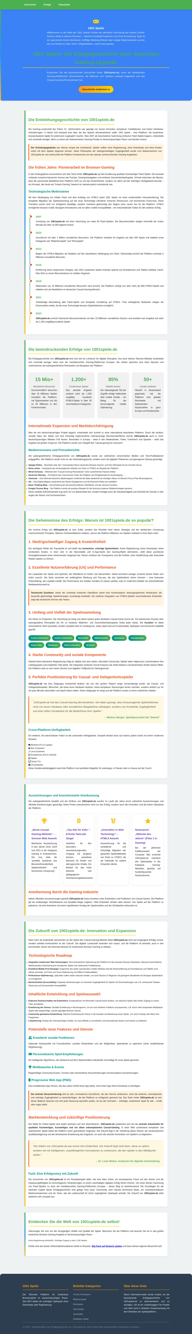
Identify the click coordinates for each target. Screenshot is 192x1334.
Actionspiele (78, 1309)
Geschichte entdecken (96, 89)
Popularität (64, 4)
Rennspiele (78, 1304)
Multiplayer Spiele (81, 1319)
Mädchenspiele (79, 1299)
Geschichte (30, 4)
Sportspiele (78, 1314)
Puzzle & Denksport (81, 1294)
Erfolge (47, 4)
